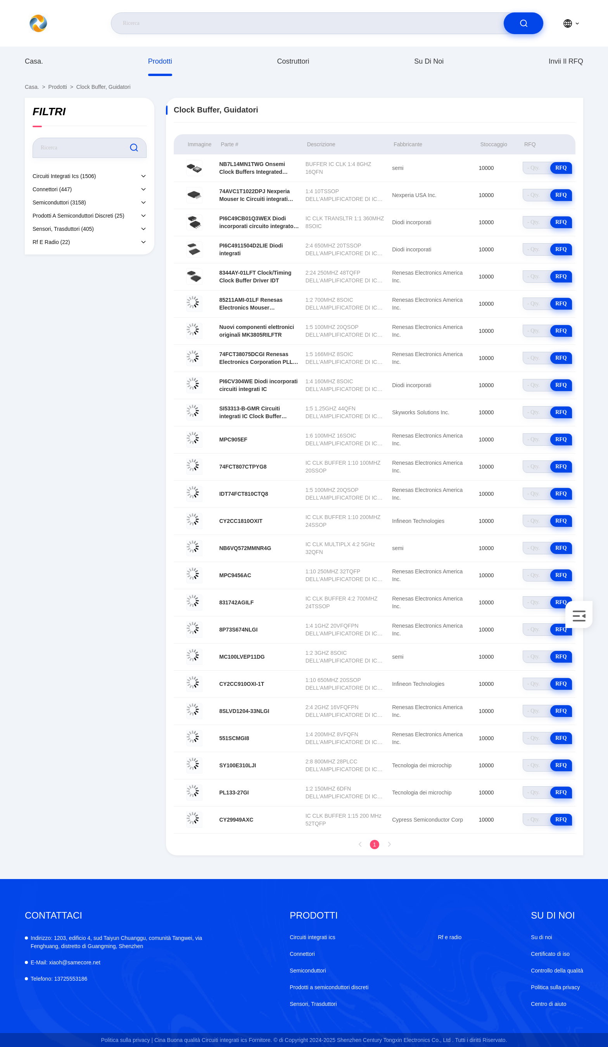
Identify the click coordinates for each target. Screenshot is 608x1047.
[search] (523, 23)
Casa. (34, 61)
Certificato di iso (550, 954)
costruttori (293, 61)
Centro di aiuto (548, 1004)
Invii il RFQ (566, 61)
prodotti (160, 61)
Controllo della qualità (557, 970)
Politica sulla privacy (555, 987)
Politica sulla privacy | (127, 1040)
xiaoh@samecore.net (65, 962)
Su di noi (429, 61)
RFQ (561, 168)
